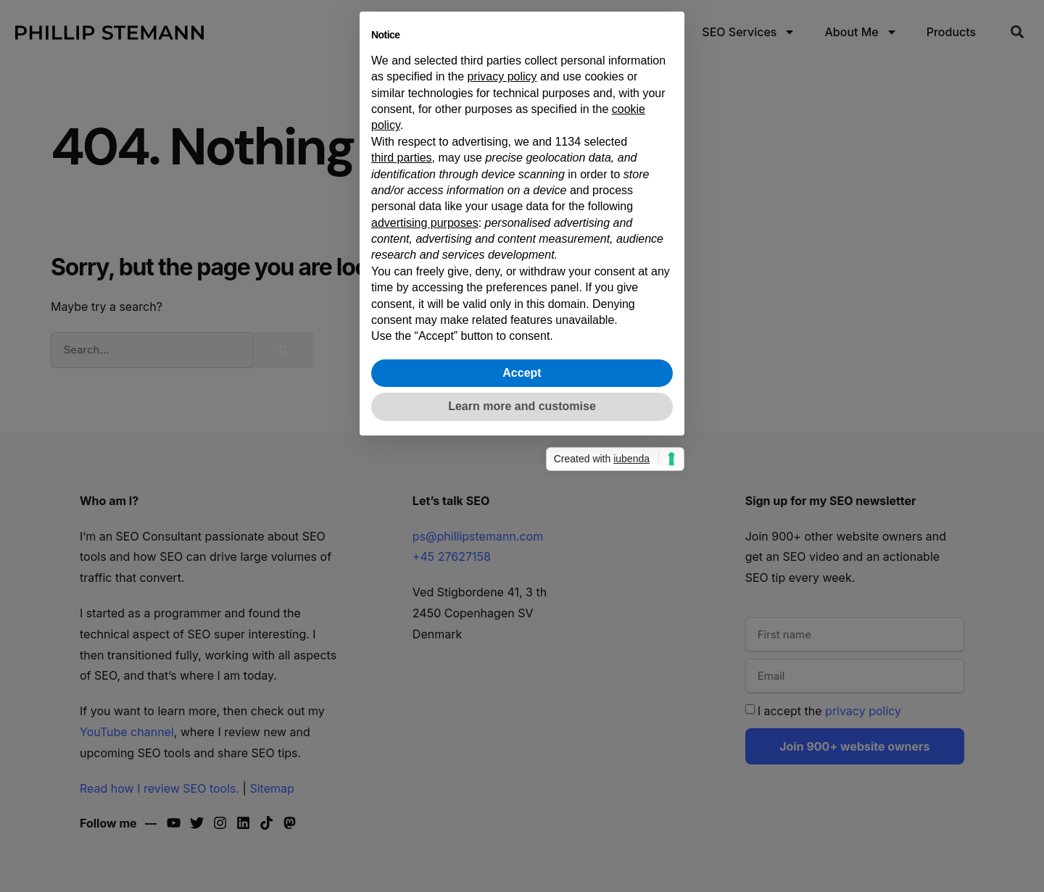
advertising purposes (424, 445)
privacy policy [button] (502, 299)
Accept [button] (521, 595)
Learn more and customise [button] (522, 628)
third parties (401, 380)
